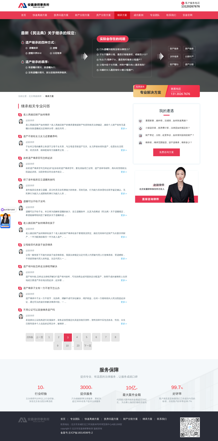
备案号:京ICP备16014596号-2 (77, 432)
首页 (23, 15)
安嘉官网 (187, 15)
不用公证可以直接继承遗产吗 (39, 309)
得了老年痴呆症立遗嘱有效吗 (39, 179)
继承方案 (122, 15)
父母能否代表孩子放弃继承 (37, 244)
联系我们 (171, 15)
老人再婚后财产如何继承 (36, 114)
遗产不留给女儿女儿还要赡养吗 (40, 136)
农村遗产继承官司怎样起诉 (37, 158)
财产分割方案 (82, 15)
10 (67, 345)
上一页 (39, 337)
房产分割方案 (103, 15)
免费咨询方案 (166, 152)
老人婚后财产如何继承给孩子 (39, 223)
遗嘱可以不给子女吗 (34, 201)
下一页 (87, 345)
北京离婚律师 (35, 96)
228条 (30, 337)
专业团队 (155, 15)
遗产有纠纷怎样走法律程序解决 (40, 266)
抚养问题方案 (61, 15)
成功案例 (138, 15)
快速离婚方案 (40, 15)
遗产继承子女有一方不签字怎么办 (41, 288)
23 (78, 345)
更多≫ (124, 128)
